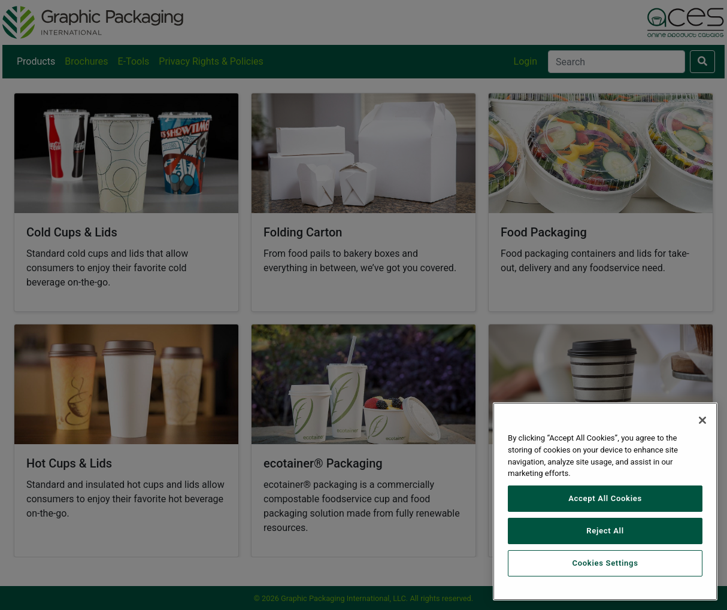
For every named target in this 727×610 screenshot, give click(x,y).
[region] (605, 501)
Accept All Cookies (605, 498)
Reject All (604, 530)
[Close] (702, 420)
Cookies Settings (605, 563)
